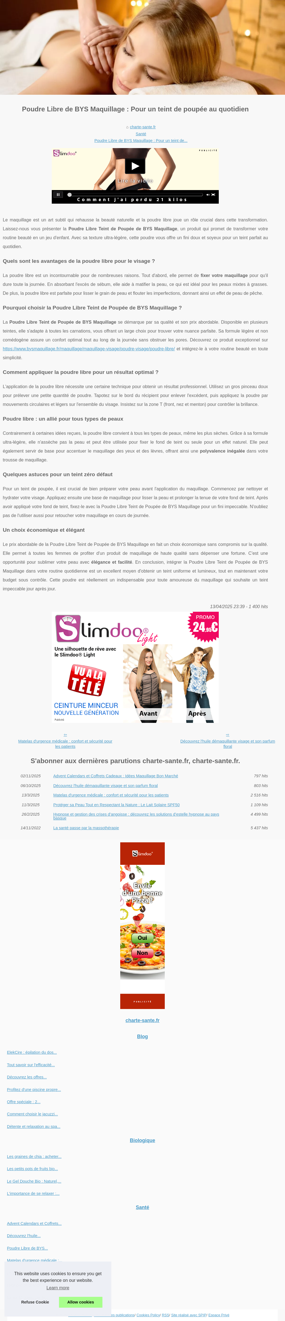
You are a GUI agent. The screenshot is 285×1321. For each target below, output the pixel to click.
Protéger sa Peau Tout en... (31, 1273)
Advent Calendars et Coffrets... (34, 1223)
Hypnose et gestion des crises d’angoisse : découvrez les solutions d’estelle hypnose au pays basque (136, 816)
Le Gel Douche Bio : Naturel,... (34, 1181)
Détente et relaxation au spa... (33, 1126)
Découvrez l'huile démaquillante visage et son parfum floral (227, 744)
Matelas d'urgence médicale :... (34, 1260)
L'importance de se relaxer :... (33, 1193)
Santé (141, 134)
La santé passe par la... (28, 1297)
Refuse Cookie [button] (35, 1302)
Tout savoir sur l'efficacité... (31, 1065)
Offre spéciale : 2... (24, 1102)
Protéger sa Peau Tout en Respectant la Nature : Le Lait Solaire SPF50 (116, 805)
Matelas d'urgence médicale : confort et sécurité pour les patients (65, 744)
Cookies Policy (148, 1315)
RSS (165, 1315)
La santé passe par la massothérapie (86, 828)
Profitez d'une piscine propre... (34, 1089)
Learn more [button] (57, 1287)
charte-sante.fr (143, 127)
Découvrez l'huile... (24, 1235)
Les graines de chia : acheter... (34, 1156)
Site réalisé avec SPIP (189, 1315)
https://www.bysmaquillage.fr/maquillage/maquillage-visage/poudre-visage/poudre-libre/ (89, 348)
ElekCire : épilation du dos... (32, 1052)
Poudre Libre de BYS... (27, 1248)
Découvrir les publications (114, 1315)
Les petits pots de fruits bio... (32, 1169)
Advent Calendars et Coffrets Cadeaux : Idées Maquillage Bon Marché (115, 776)
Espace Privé (218, 1315)
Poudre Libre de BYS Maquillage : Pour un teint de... (140, 140)
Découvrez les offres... (27, 1077)
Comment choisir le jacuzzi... (32, 1114)
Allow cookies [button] (80, 1302)
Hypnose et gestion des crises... (35, 1285)
